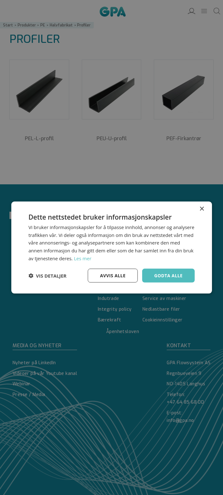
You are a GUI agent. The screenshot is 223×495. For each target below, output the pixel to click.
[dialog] (111, 247)
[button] (47, 276)
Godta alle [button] (168, 275)
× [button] (201, 208)
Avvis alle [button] (112, 275)
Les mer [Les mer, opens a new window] (83, 258)
